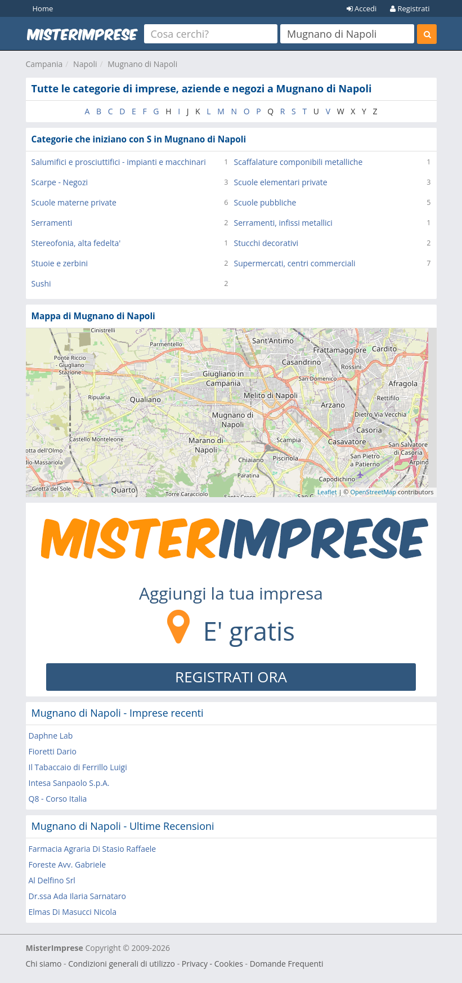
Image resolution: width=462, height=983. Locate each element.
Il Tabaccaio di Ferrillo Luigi (78, 767)
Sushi (41, 283)
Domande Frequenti (287, 963)
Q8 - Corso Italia (58, 798)
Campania (44, 64)
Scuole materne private (74, 202)
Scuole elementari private (281, 182)
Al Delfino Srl (52, 880)
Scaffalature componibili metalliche (298, 162)
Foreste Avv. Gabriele (67, 864)
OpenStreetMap (373, 492)
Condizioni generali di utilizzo (121, 963)
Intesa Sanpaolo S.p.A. (69, 783)
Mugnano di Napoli (142, 64)
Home (43, 8)
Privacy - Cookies (212, 963)
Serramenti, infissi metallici (283, 222)
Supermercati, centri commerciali (295, 263)
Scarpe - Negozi (60, 182)
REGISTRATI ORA (231, 677)
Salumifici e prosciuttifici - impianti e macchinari (119, 162)
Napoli (85, 64)
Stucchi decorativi (266, 243)
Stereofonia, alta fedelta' (76, 243)
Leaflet (327, 492)
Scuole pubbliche (265, 202)
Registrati (409, 8)
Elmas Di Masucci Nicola (72, 911)
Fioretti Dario (53, 751)
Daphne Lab (51, 735)
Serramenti (52, 222)
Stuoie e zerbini (60, 263)
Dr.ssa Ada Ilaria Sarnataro (78, 896)
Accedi (362, 8)
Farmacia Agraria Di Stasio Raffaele (92, 848)
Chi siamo (44, 963)
